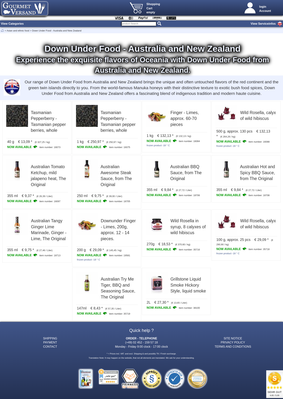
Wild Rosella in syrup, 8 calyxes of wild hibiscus (188, 226)
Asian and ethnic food (18, 30)
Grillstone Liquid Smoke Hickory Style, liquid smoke (188, 285)
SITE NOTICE (233, 338)
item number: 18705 (119, 201)
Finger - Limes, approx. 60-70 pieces (185, 118)
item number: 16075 (119, 147)
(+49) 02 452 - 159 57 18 (141, 342)
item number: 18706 (189, 195)
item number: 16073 (49, 147)
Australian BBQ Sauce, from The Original (186, 172)
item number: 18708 (259, 195)
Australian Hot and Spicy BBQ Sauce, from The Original (257, 172)
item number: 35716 (189, 249)
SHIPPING (50, 338)
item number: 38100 (189, 308)
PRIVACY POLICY (233, 342)
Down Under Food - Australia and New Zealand (56, 30)
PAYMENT (50, 342)
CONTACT (50, 346)
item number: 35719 (119, 313)
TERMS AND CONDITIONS (233, 346)
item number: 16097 (49, 201)
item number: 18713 (49, 255)
